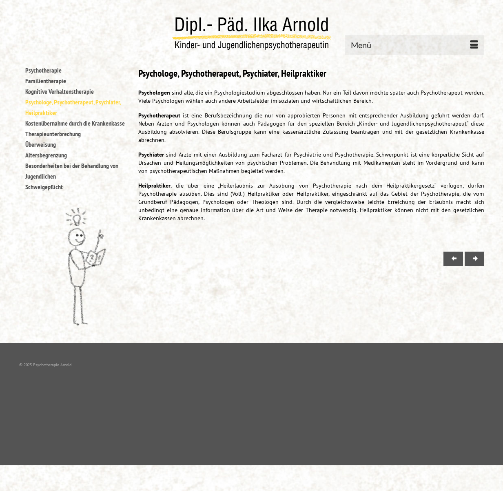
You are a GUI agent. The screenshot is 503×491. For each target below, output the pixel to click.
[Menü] (414, 45)
